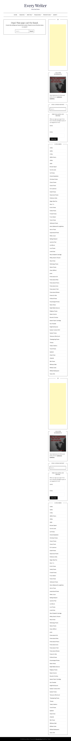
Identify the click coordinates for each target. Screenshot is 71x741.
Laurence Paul (53, 242)
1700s (51, 154)
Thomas (51, 342)
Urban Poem (52, 355)
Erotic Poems (53, 207)
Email (51, 132)
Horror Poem (53, 229)
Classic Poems (53, 182)
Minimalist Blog (39, 739)
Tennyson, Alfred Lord (55, 336)
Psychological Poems (55, 301)
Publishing (37, 14)
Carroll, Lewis (53, 169)
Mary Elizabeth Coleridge (56, 254)
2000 (51, 163)
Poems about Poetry (54, 282)
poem (51, 273)
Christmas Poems (54, 179)
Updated (52, 352)
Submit (55, 14)
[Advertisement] (58, 45)
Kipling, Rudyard (53, 238)
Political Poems (53, 298)
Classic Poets (53, 185)
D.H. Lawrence (53, 188)
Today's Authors (53, 345)
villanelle (52, 358)
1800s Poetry (53, 157)
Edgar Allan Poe (53, 201)
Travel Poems (53, 348)
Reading (22, 14)
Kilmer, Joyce (53, 235)
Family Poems (53, 210)
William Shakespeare (54, 370)
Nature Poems (53, 267)
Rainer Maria (53, 304)
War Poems (52, 361)
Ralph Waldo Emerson (55, 308)
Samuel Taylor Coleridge (55, 320)
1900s (51, 160)
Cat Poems (52, 173)
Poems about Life (54, 276)
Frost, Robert (53, 217)
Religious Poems (53, 311)
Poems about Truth (54, 289)
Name (51, 125)
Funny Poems (53, 220)
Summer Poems (53, 333)
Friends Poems (53, 213)
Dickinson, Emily (53, 198)
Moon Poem (52, 260)
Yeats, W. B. (52, 373)
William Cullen (53, 367)
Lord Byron (52, 245)
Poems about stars (54, 286)
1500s (51, 147)
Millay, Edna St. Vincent (55, 257)
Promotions (47, 14)
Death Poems (53, 191)
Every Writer (35, 5)
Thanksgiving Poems (54, 339)
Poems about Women (54, 292)
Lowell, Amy (52, 251)
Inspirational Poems (54, 232)
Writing (29, 14)
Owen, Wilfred (53, 270)
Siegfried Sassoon (54, 326)
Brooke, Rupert (53, 166)
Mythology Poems (54, 264)
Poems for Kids (53, 295)
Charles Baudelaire (54, 176)
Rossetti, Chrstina (54, 317)
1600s (51, 151)
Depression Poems (54, 195)
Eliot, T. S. (52, 204)
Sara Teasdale (53, 323)
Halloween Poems (54, 223)
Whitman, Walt (53, 364)
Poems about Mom (54, 279)
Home (15, 14)
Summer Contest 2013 (55, 330)
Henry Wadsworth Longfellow (57, 226)
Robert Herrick (53, 314)
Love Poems (52, 248)
